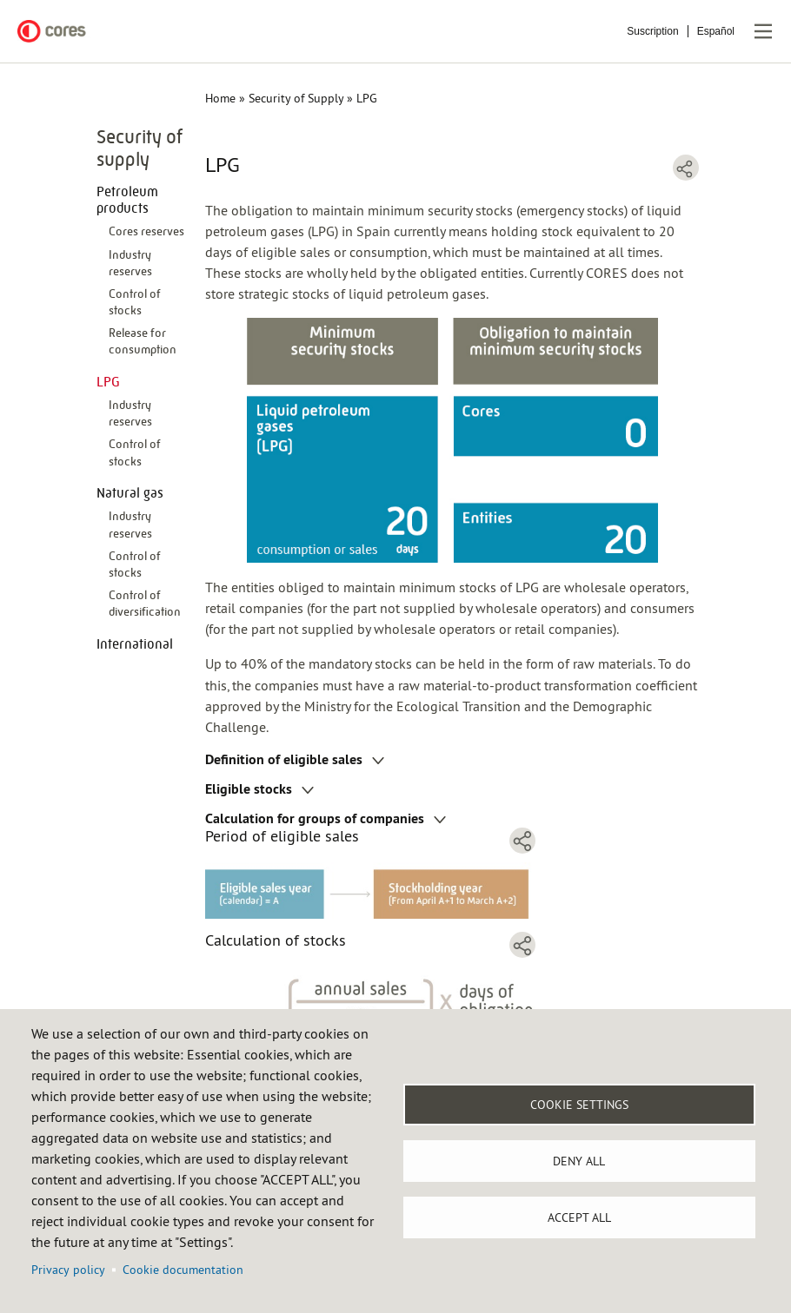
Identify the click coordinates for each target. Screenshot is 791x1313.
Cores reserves (146, 231)
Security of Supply (296, 98)
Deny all (579, 1161)
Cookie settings (579, 1104)
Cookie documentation (183, 1269)
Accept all (579, 1217)
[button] (370, 888)
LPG (108, 381)
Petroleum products (127, 199)
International (134, 644)
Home (220, 98)
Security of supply (139, 148)
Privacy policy (68, 1269)
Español (715, 31)
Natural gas (129, 493)
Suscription (652, 31)
